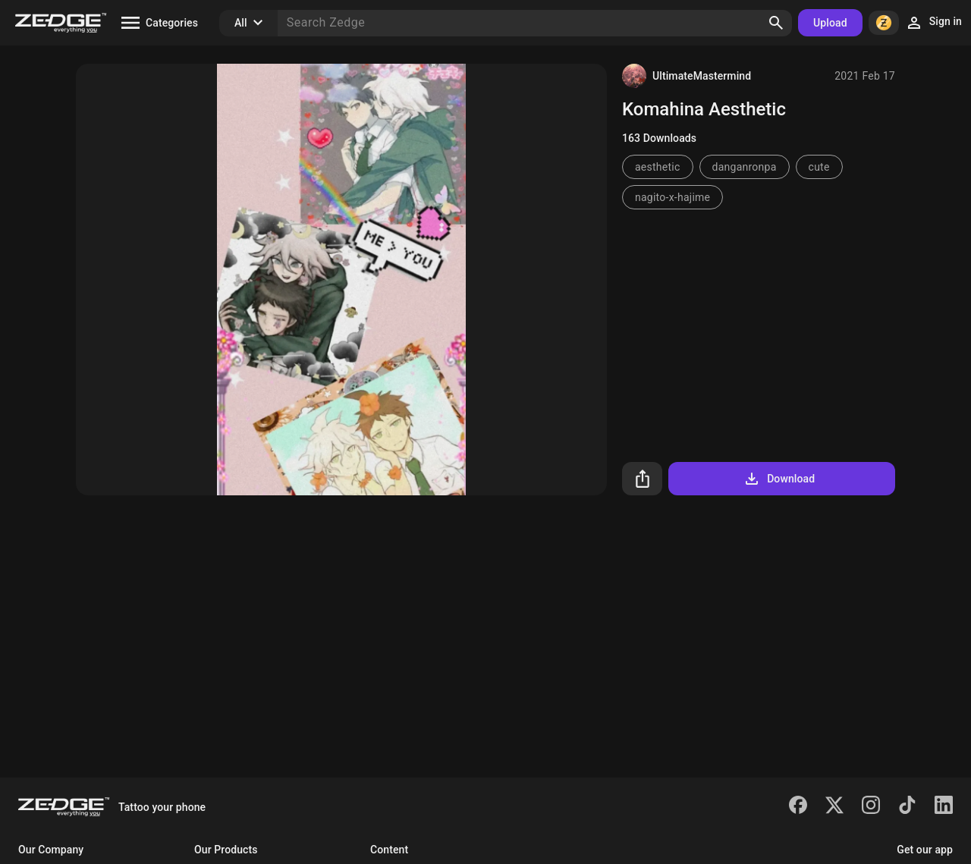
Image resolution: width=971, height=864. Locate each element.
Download (779, 479)
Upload (830, 23)
